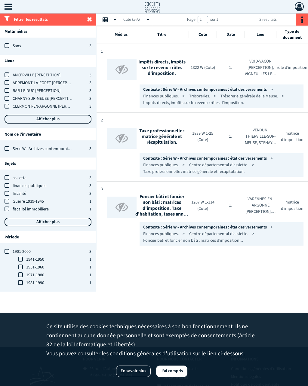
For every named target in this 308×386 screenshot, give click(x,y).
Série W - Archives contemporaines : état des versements (63, 149)
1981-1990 (35, 283)
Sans (17, 46)
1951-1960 (35, 267)
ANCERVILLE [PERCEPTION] (36, 75)
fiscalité (19, 194)
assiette (19, 178)
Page (191, 20)
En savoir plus (133, 371)
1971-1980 (35, 275)
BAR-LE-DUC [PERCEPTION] (36, 91)
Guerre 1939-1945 (28, 201)
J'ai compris (172, 371)
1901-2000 (22, 252)
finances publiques (29, 186)
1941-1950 (35, 259)
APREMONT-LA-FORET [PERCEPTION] (45, 83)
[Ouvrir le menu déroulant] (8, 7)
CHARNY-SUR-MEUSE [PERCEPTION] (44, 99)
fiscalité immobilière (31, 209)
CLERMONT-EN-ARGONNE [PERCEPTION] (48, 106)
